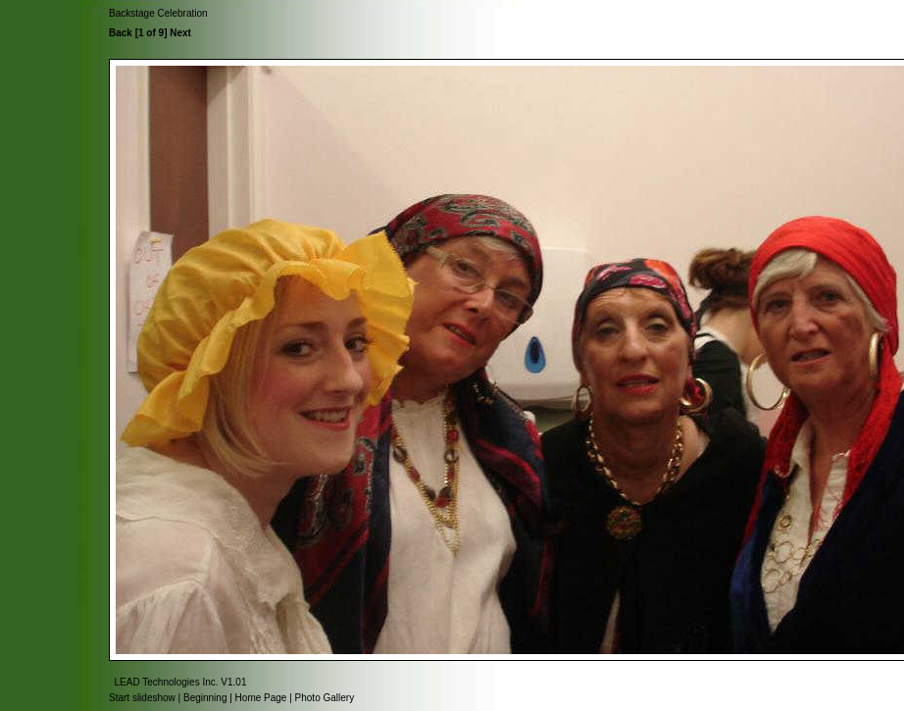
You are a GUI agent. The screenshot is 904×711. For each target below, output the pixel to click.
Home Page (261, 697)
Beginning (204, 697)
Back (120, 32)
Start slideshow (142, 697)
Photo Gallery (325, 697)
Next (180, 32)
